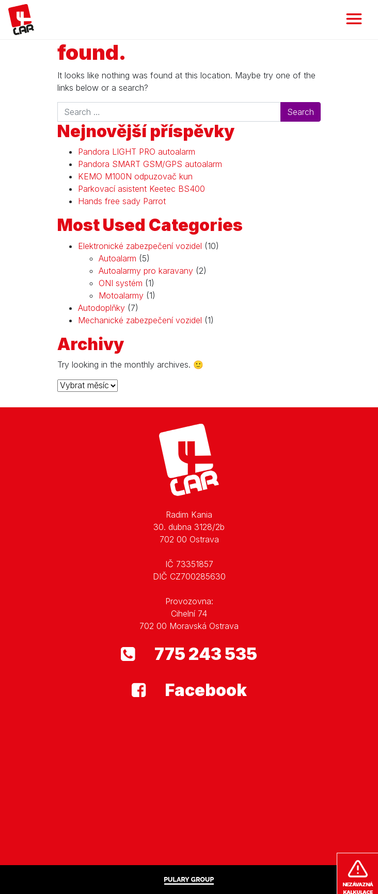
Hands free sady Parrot (122, 201)
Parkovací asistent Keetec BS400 (141, 189)
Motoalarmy (121, 295)
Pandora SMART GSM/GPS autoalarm (150, 164)
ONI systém (121, 283)
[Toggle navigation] (354, 19)
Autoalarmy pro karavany (146, 271)
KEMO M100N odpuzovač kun (135, 176)
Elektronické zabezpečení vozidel (140, 246)
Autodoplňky (101, 308)
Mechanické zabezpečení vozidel (140, 320)
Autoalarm (117, 258)
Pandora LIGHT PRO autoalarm (136, 151)
